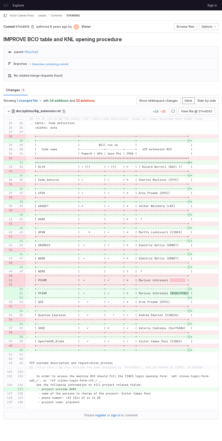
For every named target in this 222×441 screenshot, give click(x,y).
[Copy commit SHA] (32, 26)
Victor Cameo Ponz (22, 15)
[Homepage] (5, 5)
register (100, 415)
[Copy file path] (64, 111)
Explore (18, 5)
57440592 (73, 15)
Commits (56, 15)
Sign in (212, 5)
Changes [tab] (15, 90)
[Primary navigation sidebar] (5, 15)
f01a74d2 (31, 52)
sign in (115, 415)
